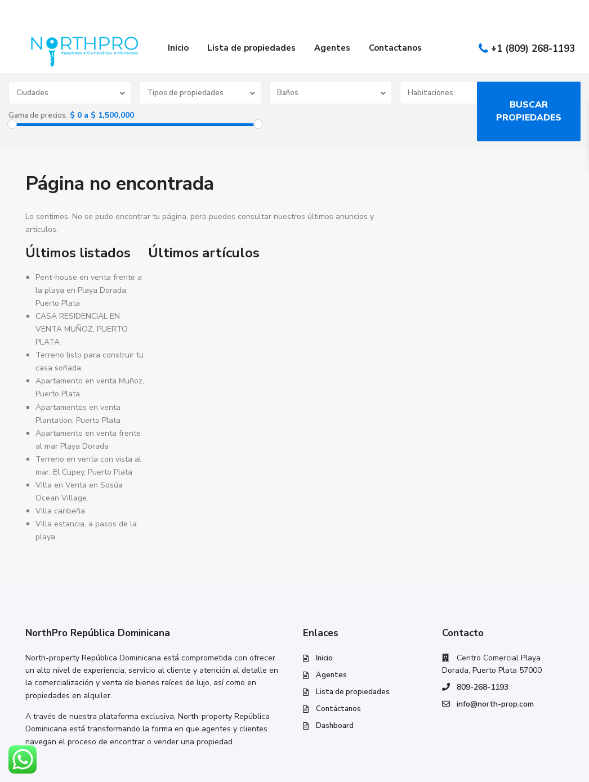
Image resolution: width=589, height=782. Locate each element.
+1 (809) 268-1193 (533, 48)
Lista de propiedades (251, 47)
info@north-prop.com (495, 704)
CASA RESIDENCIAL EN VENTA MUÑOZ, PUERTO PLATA (81, 329)
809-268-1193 (482, 687)
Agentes (332, 47)
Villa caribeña (60, 511)
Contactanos (395, 47)
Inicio (178, 47)
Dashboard (335, 726)
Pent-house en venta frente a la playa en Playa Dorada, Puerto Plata (88, 290)
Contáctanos (338, 709)
